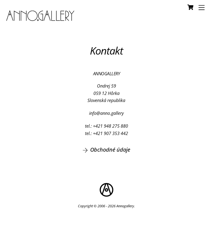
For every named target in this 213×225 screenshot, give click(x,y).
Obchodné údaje (106, 149)
